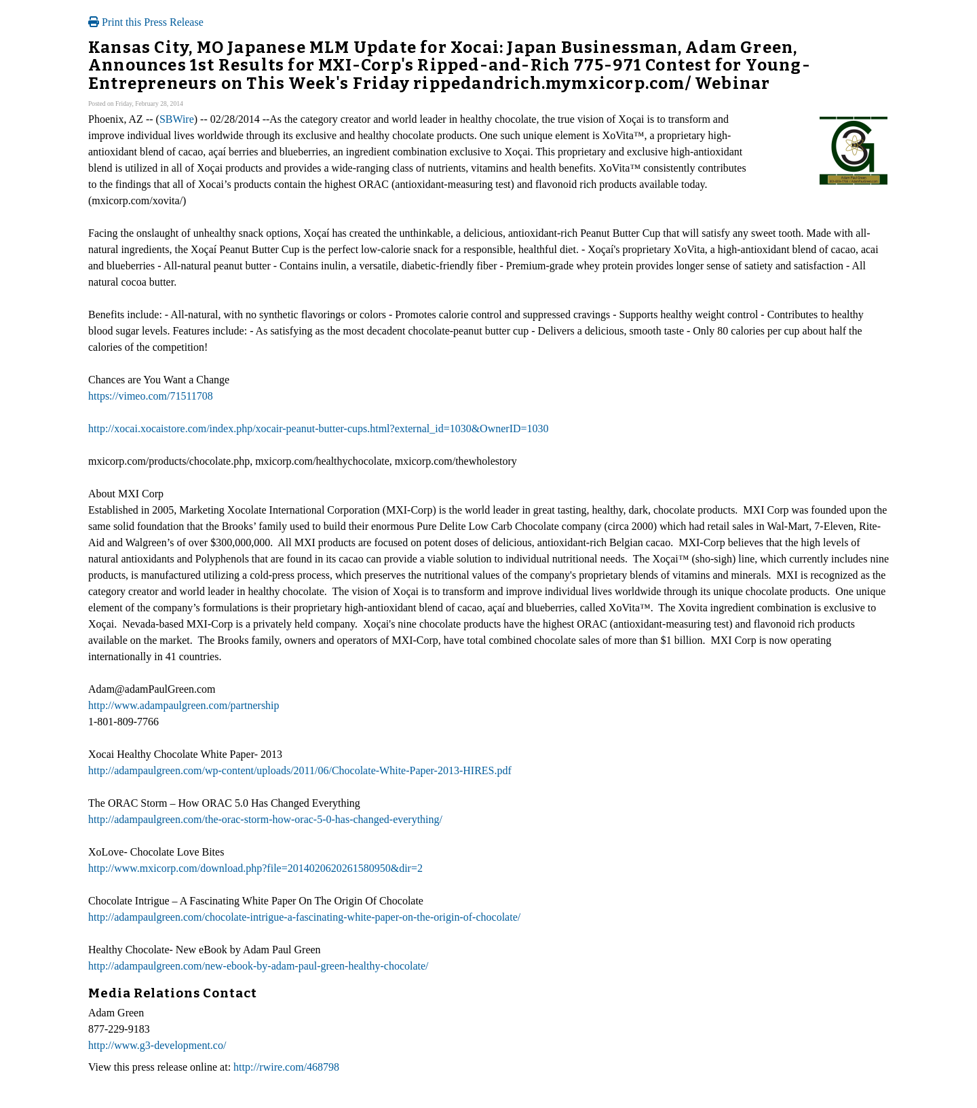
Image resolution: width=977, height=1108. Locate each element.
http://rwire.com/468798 (286, 1067)
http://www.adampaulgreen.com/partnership (184, 705)
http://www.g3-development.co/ (157, 1045)
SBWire (176, 119)
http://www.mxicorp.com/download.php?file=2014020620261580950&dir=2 (255, 868)
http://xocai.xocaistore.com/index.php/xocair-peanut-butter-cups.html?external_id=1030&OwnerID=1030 (318, 428)
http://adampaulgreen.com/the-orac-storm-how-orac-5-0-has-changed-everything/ (265, 819)
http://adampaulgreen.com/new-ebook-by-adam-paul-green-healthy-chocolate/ (258, 966)
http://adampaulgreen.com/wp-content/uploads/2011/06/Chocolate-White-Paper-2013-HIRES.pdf (300, 770)
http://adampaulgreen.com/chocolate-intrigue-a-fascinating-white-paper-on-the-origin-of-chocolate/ (304, 917)
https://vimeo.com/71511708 (150, 396)
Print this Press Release (146, 22)
